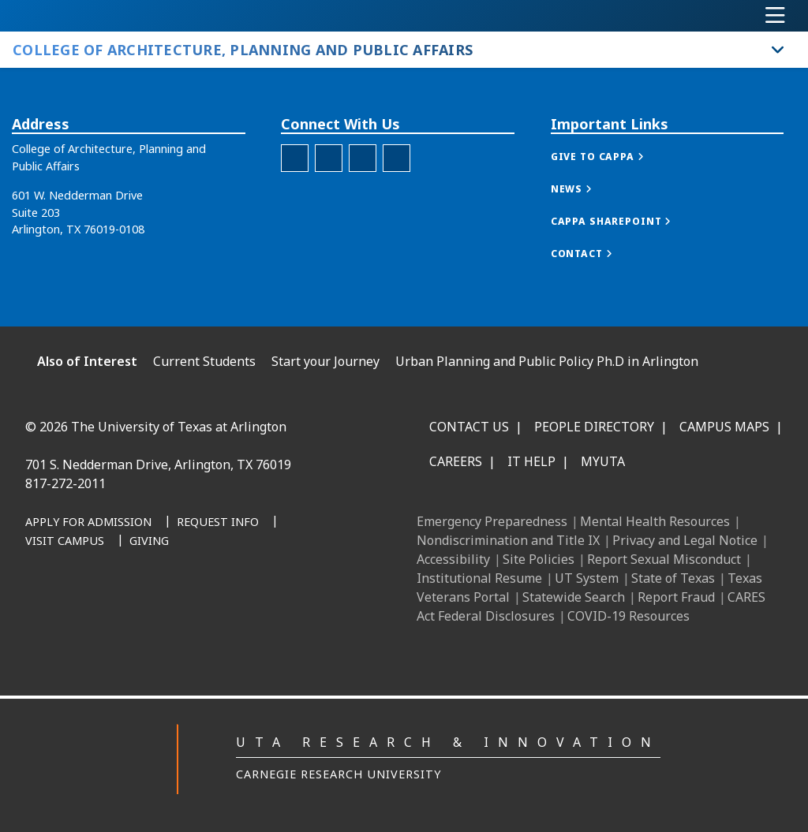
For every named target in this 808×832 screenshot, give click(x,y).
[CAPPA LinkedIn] (362, 158)
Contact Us (469, 426)
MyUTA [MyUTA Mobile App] (603, 461)
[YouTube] (265, 601)
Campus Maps (724, 426)
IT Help (531, 461)
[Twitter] (396, 158)
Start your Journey (325, 361)
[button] (613, 156)
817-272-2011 (65, 483)
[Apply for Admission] (88, 523)
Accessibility (453, 559)
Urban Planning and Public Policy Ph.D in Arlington (546, 361)
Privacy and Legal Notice (685, 540)
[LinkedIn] (161, 601)
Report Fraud (676, 597)
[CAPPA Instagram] (328, 158)
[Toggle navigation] (775, 16)
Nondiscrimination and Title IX (508, 540)
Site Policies (538, 559)
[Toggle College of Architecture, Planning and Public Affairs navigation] (778, 50)
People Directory (594, 426)
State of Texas (673, 578)
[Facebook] (126, 601)
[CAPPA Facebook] (295, 158)
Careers (455, 461)
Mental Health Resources (655, 521)
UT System (587, 578)
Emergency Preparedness (492, 521)
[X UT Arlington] (230, 601)
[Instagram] (195, 601)
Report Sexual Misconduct (664, 559)
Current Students (204, 361)
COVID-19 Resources (628, 616)
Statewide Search (573, 597)
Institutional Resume (479, 578)
